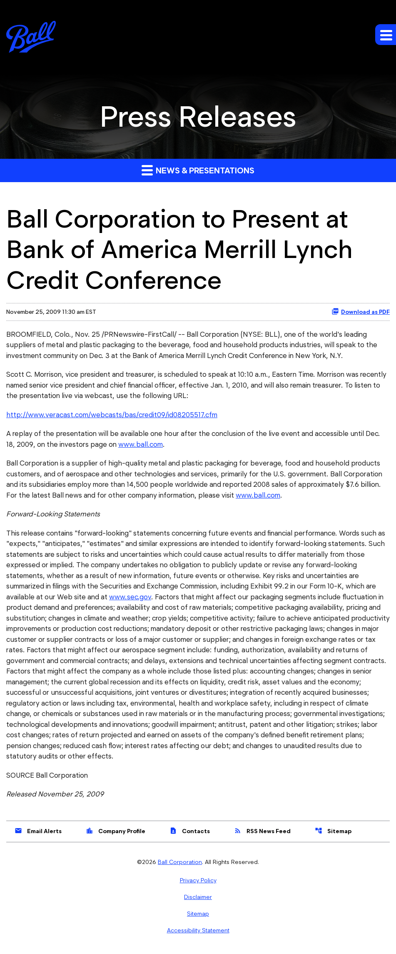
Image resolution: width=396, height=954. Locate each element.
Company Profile (115, 830)
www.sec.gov (130, 597)
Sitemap (333, 830)
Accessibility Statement (198, 930)
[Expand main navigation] (385, 34)
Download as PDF (360, 311)
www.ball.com (140, 444)
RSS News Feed (262, 830)
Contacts (189, 830)
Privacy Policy (198, 880)
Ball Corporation (180, 862)
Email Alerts (38, 830)
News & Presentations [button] (198, 169)
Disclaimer (198, 897)
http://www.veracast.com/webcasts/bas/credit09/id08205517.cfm (111, 415)
